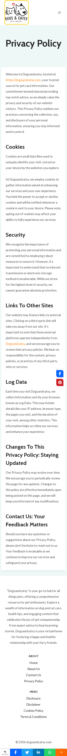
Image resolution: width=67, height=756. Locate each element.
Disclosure (33, 698)
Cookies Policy (33, 710)
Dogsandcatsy (15, 344)
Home (33, 663)
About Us (33, 669)
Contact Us (33, 675)
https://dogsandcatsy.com (23, 80)
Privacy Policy (33, 681)
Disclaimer (33, 704)
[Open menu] (59, 12)
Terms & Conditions (33, 717)
